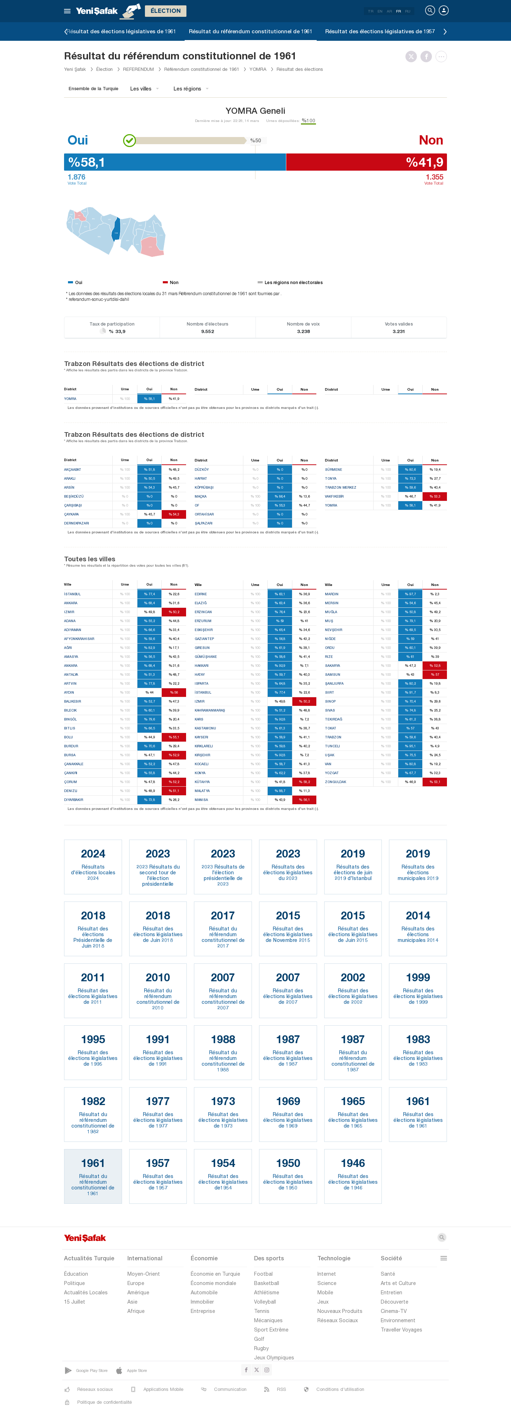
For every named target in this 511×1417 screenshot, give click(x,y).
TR (370, 11)
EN (380, 11)
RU (407, 11)
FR (398, 11)
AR (389, 11)
